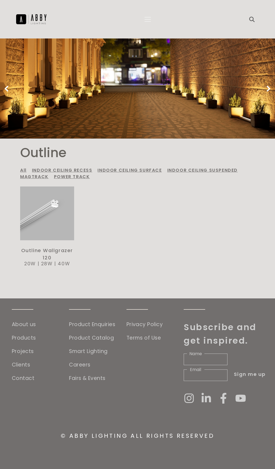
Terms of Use (143, 337)
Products (24, 337)
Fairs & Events (87, 378)
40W (64, 263)
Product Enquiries (92, 324)
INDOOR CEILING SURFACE (129, 170)
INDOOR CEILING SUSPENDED (202, 170)
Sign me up (250, 374)
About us (24, 324)
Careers (79, 364)
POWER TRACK (72, 177)
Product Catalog (91, 337)
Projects (23, 351)
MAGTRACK (34, 177)
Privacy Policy (144, 324)
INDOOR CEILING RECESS (62, 170)
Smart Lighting (88, 351)
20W (30, 263)
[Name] (205, 359)
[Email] (205, 375)
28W (47, 263)
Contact (23, 378)
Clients (21, 364)
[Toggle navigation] (147, 19)
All (23, 170)
